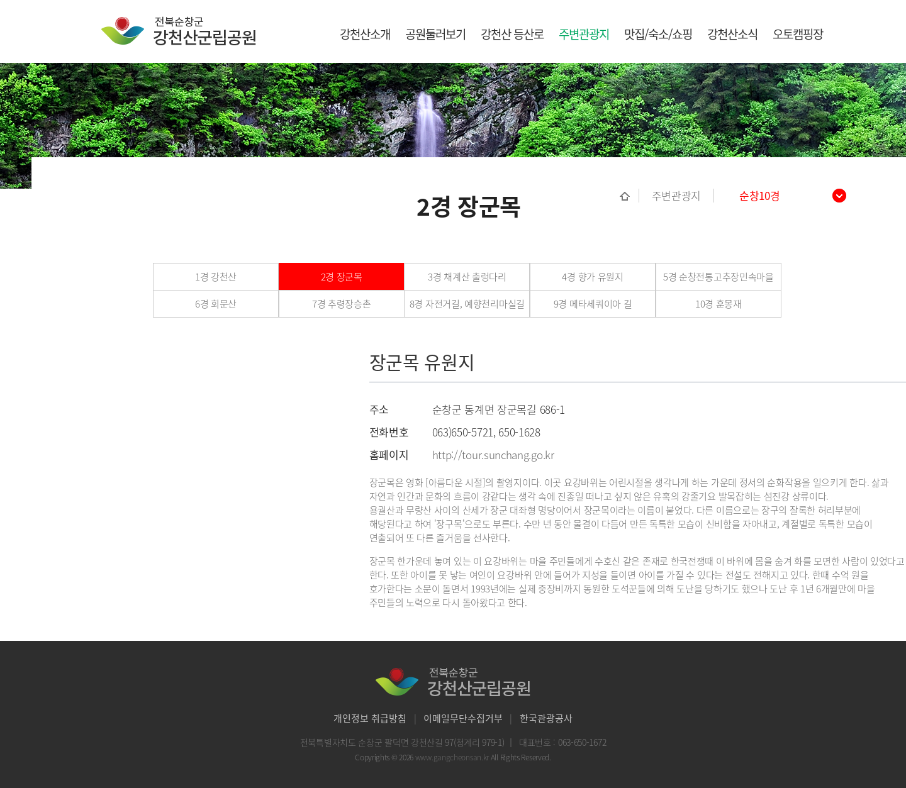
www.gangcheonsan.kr (453, 757)
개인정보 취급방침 (369, 718)
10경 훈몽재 (718, 304)
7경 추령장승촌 (341, 304)
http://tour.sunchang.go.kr (493, 454)
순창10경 (759, 196)
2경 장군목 (341, 277)
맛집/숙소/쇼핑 (658, 34)
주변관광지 (584, 34)
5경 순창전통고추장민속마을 (718, 277)
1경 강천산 (216, 277)
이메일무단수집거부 (463, 718)
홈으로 (629, 196)
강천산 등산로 (512, 34)
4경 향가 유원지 (592, 277)
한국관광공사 (546, 718)
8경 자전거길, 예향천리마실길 (467, 304)
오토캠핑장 (798, 34)
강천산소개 (365, 34)
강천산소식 (732, 34)
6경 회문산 (216, 304)
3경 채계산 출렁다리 (467, 277)
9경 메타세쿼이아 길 (593, 304)
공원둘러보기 (435, 34)
